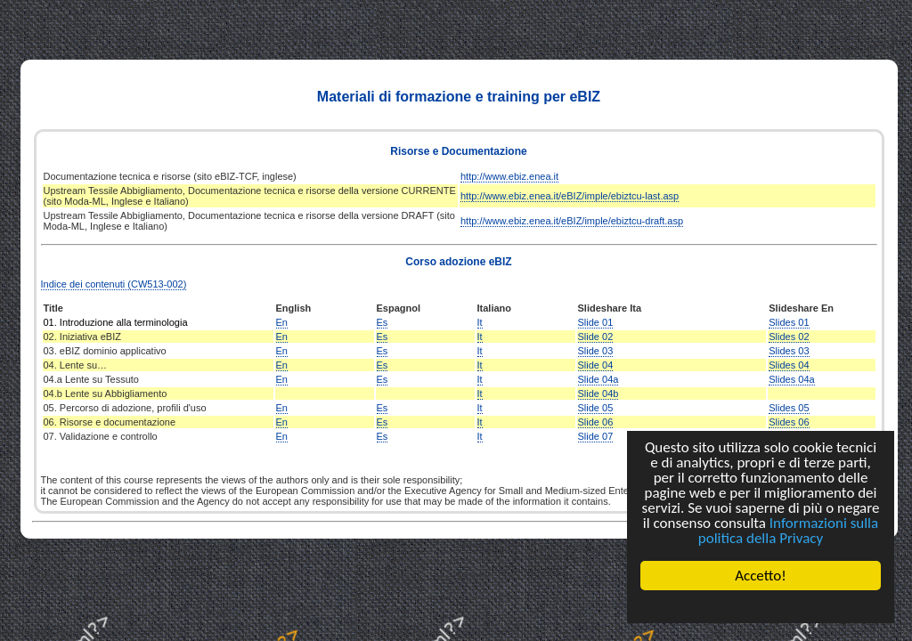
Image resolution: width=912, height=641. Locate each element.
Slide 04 (596, 365)
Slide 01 (596, 322)
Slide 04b (598, 393)
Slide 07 (596, 436)
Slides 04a (791, 379)
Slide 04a (598, 379)
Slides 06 (789, 422)
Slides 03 (789, 350)
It (480, 322)
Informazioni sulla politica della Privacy (788, 531)
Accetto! (760, 575)
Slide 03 (596, 350)
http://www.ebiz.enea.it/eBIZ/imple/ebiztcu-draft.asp (571, 220)
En (282, 322)
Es (382, 322)
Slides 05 (789, 407)
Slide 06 (596, 422)
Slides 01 (789, 322)
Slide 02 (596, 336)
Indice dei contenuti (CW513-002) (114, 284)
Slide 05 (596, 407)
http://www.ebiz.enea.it (509, 176)
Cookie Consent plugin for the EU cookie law (760, 606)
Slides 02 (789, 336)
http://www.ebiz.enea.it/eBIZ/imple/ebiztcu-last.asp (569, 196)
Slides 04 (789, 365)
